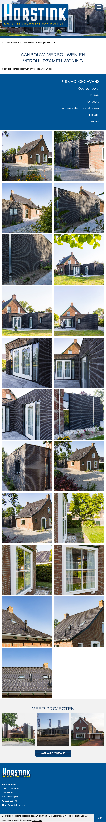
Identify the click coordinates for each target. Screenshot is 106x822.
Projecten (29, 43)
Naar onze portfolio (53, 753)
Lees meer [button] (37, 820)
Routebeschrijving (10, 797)
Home (20, 43)
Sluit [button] (100, 818)
